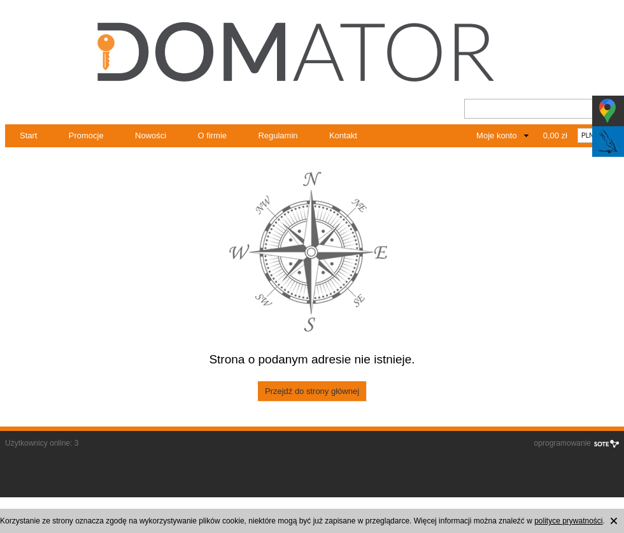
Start (28, 135)
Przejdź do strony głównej (312, 391)
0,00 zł (555, 135)
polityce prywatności (568, 520)
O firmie (212, 135)
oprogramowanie (562, 443)
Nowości (150, 135)
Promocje (86, 135)
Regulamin (277, 135)
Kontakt (343, 135)
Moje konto (496, 135)
